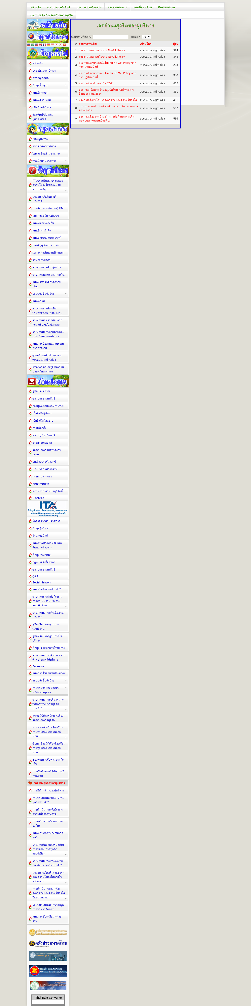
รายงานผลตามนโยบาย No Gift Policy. (102, 50)
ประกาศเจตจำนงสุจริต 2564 (96, 83)
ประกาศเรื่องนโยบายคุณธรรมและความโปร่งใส (108, 100)
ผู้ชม (175, 44)
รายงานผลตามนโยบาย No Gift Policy (102, 56)
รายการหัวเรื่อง (88, 44)
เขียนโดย (145, 44)
